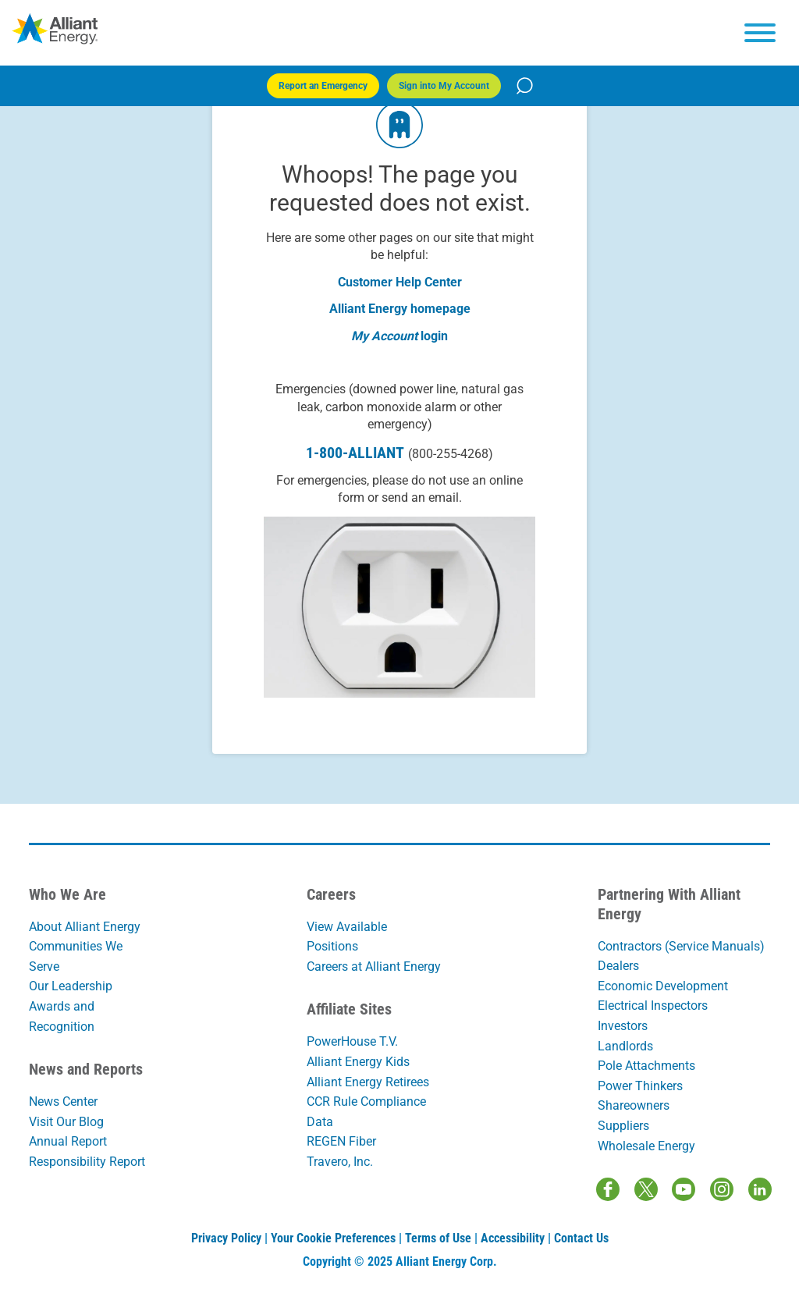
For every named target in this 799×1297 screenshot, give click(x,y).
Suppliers (623, 1125)
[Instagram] (721, 1189)
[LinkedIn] (760, 1189)
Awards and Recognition (61, 1016)
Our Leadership (70, 986)
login (434, 336)
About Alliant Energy (84, 926)
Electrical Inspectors (653, 1005)
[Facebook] (608, 1189)
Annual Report (68, 1141)
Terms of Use (438, 1238)
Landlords (625, 1046)
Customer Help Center (400, 282)
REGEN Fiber (341, 1141)
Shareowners (633, 1105)
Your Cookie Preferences (333, 1238)
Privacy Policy (226, 1238)
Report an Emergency (323, 85)
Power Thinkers (640, 1085)
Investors (623, 1025)
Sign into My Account (444, 85)
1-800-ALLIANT (399, 452)
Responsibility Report (87, 1161)
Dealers (618, 965)
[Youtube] (683, 1189)
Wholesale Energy (646, 1146)
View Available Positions (347, 936)
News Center (63, 1101)
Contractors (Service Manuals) (681, 946)
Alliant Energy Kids (358, 1061)
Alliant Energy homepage (400, 308)
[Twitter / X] (646, 1189)
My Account (384, 336)
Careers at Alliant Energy (374, 966)
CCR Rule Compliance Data (366, 1111)
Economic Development (663, 986)
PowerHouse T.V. (352, 1041)
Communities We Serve (76, 956)
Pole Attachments (646, 1065)
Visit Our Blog (66, 1121)
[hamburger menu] (760, 33)
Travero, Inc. (340, 1161)
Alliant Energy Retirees (368, 1082)
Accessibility (513, 1238)
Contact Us (581, 1238)
